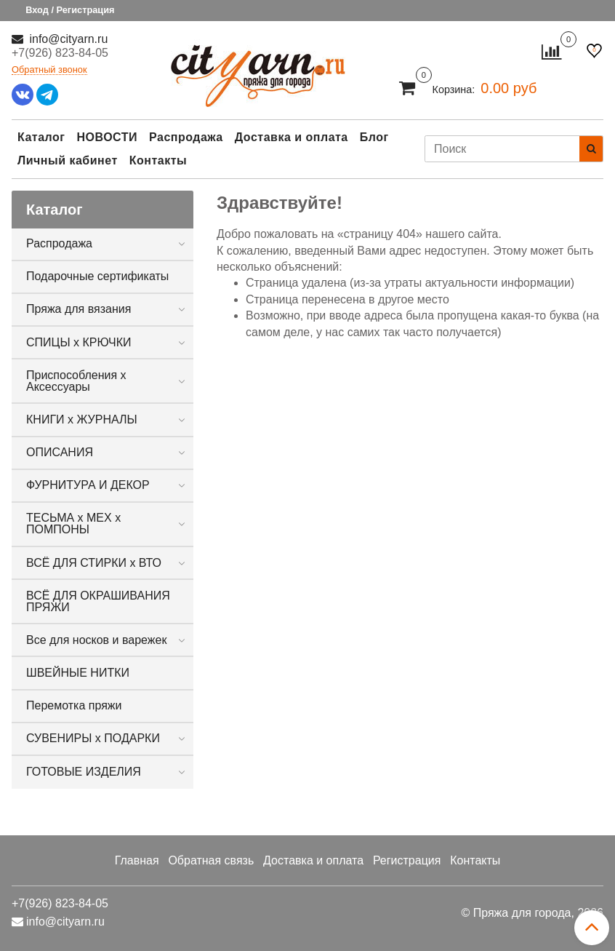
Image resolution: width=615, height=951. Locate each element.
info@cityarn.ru (67, 39)
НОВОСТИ (106, 137)
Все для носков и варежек (96, 640)
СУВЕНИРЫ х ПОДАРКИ (93, 738)
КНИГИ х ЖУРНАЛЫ (81, 419)
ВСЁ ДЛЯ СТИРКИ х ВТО (93, 563)
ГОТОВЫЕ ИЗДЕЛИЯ (83, 771)
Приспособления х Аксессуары (76, 381)
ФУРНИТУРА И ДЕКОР (88, 485)
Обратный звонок (49, 70)
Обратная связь (211, 860)
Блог (374, 137)
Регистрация (407, 860)
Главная (137, 860)
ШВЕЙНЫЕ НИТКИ (77, 673)
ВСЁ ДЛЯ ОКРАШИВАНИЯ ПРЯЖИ (98, 601)
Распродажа (186, 137)
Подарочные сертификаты (97, 276)
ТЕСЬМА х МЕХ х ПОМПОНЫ (73, 524)
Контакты (158, 160)
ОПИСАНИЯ (59, 452)
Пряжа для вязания (78, 309)
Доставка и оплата (291, 137)
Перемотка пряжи (73, 705)
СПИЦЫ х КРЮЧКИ (79, 342)
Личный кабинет (67, 160)
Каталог (41, 137)
